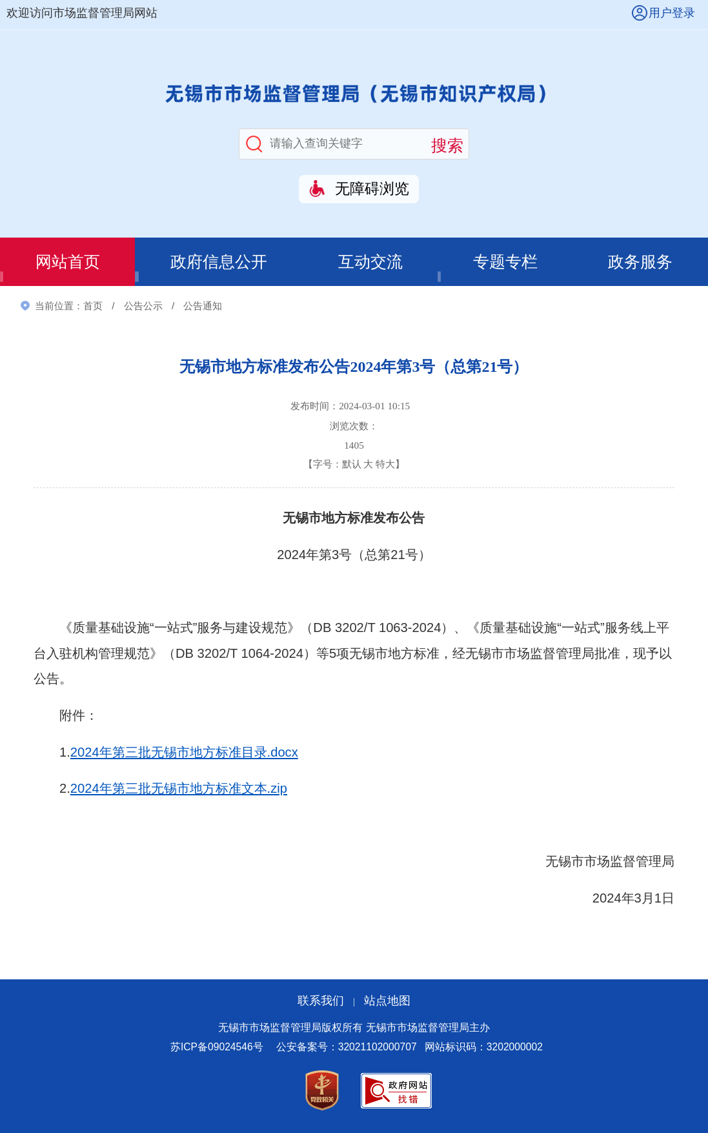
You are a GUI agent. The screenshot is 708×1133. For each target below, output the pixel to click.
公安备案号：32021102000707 (346, 1046)
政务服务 (640, 261)
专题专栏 (505, 261)
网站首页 (67, 261)
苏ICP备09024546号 (216, 1046)
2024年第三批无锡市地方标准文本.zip (178, 788)
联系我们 (321, 1000)
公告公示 (143, 305)
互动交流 (370, 261)
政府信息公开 (218, 261)
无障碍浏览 (372, 189)
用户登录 (672, 12)
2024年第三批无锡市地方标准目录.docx (184, 752)
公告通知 (202, 305)
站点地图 (387, 1000)
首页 (93, 305)
